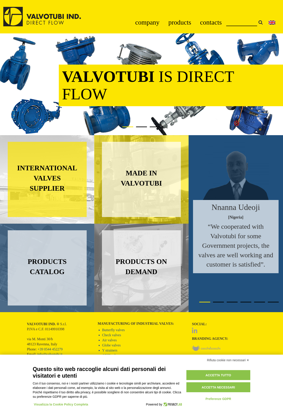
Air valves (109, 340)
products (179, 22)
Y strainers (109, 350)
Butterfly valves (113, 330)
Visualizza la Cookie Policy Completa (61, 404)
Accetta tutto (218, 375)
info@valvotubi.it (49, 354)
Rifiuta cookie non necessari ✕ (228, 360)
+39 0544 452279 (50, 349)
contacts (211, 22)
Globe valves (111, 345)
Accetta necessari (218, 387)
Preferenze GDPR (218, 399)
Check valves (111, 335)
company (147, 22)
